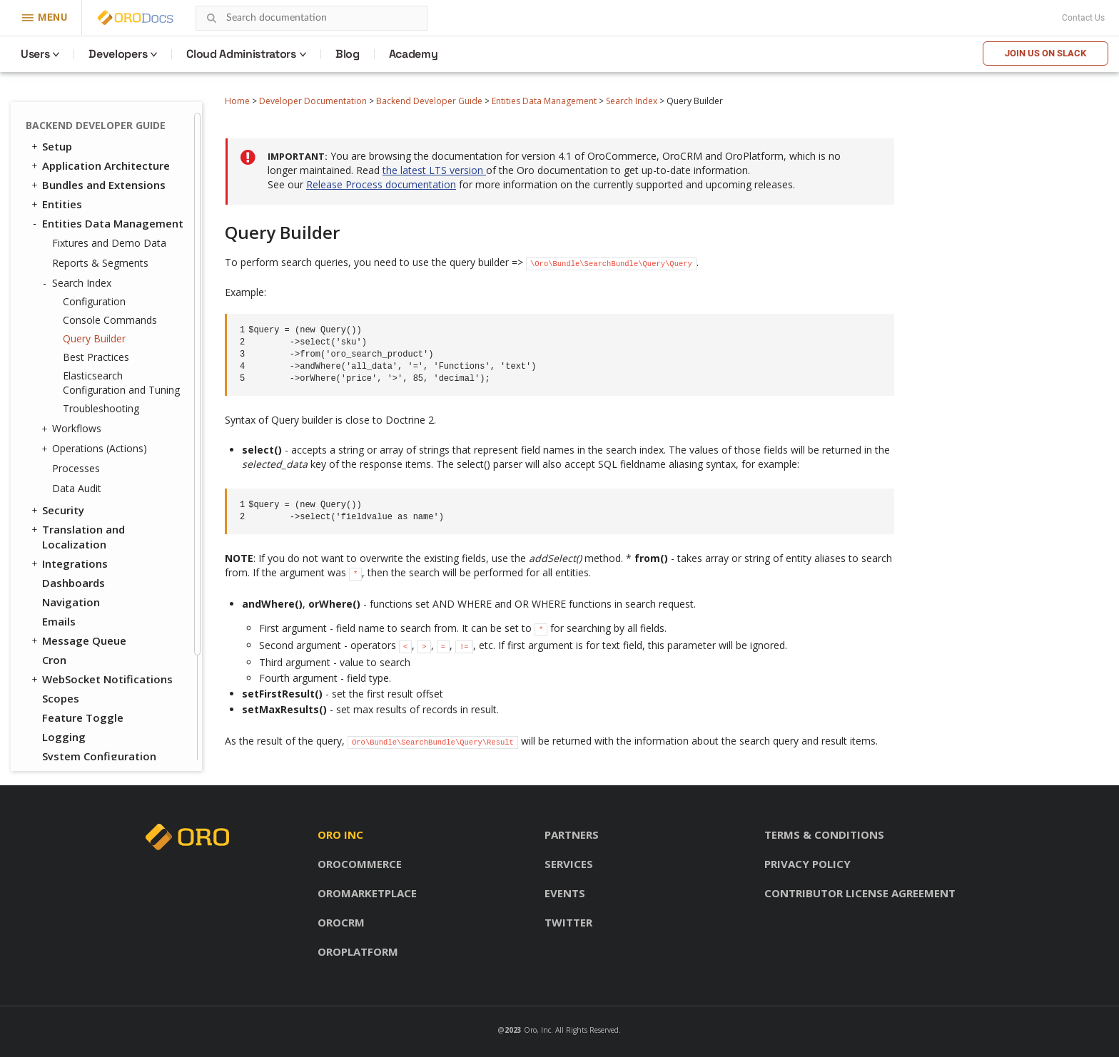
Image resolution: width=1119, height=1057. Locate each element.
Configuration (94, 301)
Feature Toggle (82, 717)
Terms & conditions (824, 834)
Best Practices (96, 357)
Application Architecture (99, 165)
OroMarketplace (367, 893)
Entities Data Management (544, 101)
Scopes (60, 698)
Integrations (68, 563)
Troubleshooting (101, 408)
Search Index (631, 101)
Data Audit (76, 488)
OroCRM (341, 922)
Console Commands (110, 320)
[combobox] (311, 18)
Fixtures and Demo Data (109, 243)
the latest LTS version (434, 170)
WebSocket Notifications (101, 679)
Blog (347, 53)
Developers (117, 53)
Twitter (568, 922)
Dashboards (73, 583)
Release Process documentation (381, 184)
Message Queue (77, 640)
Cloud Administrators (241, 53)
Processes (76, 468)
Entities (55, 204)
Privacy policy (807, 864)
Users (35, 53)
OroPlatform (358, 951)
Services (569, 864)
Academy (413, 53)
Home (237, 101)
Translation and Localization (77, 536)
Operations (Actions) (96, 448)
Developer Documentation (313, 101)
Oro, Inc (537, 1030)
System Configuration (99, 756)
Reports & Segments (100, 263)
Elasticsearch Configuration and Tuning (121, 383)
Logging (64, 737)
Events (565, 893)
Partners (572, 834)
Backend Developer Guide (429, 101)
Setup (50, 146)
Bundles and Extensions (97, 185)
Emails (59, 621)
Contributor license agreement (860, 893)
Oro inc (340, 834)
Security (56, 510)
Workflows (73, 429)
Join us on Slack (1045, 53)
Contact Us (1083, 18)
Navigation (71, 602)
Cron (54, 660)
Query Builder (94, 338)
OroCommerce (360, 864)
